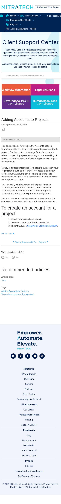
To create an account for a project (17, 294)
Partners (29, 389)
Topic (3, 280)
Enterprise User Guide (18, 20)
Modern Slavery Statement (23, 487)
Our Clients (29, 409)
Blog (29, 435)
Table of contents (14, 139)
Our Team (29, 378)
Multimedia (28, 445)
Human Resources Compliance (45, 102)
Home (11, 16)
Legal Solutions (45, 90)
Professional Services (29, 414)
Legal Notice (45, 487)
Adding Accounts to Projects (15, 291)
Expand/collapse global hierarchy (1, 15)
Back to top (6, 233)
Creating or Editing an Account (42, 225)
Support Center (28, 424)
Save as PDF (3, 129)
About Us (29, 368)
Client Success (29, 404)
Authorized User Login (48, 7)
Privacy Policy (50, 484)
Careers (29, 383)
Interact (29, 466)
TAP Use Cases (29, 450)
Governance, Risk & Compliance (16, 102)
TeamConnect (30, 16)
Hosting (29, 419)
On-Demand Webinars (29, 476)
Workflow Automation (16, 90)
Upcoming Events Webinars (28, 471)
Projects (12, 24)
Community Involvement (29, 399)
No (17, 257)
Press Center (29, 394)
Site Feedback (54, 16)
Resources (29, 430)
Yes (6, 257)
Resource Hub (29, 440)
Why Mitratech (29, 373)
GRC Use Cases (29, 455)
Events (29, 460)
